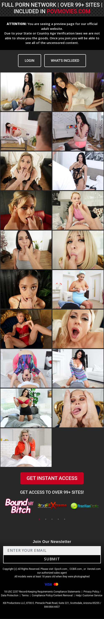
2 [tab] (46, 519)
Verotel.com (94, 569)
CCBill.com (76, 569)
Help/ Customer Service (89, 595)
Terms (25, 595)
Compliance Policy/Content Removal (52, 595)
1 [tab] (39, 519)
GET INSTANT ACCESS (52, 478)
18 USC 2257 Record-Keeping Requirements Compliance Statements (42, 591)
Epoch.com (61, 569)
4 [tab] (58, 519)
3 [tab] (52, 519)
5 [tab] (64, 519)
